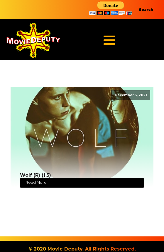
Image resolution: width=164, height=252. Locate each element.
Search (146, 9)
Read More (36, 182)
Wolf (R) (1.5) (35, 175)
